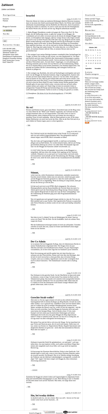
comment (31, 98)
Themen (5, 21)
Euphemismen (17, 56)
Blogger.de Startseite (9, 26)
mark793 (67, 105)
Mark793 (10, 62)
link (29, 125)
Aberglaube (6, 54)
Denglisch (6, 58)
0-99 (4, 49)
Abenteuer (6, 52)
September (88, 68)
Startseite (6, 19)
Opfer (17, 54)
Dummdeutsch (7, 56)
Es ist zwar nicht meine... (93, 97)
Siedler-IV (13, 52)
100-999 (9, 49)
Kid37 (5, 62)
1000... (14, 49)
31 (86, 66)
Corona (17, 60)
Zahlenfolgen (7, 51)
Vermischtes (10, 60)
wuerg (68, 19)
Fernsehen (13, 58)
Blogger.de (38, 413)
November (98, 68)
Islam (12, 54)
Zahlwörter (15, 51)
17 (86, 60)
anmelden (88, 26)
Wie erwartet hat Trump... (93, 87)
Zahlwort (7, 4)
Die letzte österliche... (92, 105)
